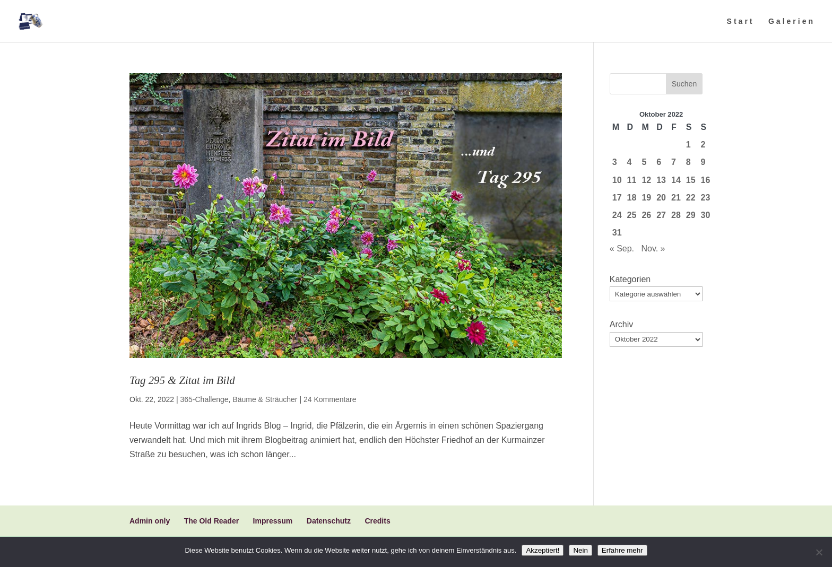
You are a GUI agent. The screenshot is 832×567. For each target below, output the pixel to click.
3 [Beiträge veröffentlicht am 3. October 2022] (614, 162)
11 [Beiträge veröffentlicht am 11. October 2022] (632, 180)
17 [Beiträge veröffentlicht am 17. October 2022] (617, 197)
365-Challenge (204, 399)
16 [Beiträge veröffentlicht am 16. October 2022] (705, 180)
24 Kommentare (330, 399)
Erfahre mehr (622, 550)
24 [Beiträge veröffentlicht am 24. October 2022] (617, 215)
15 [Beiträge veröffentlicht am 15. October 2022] (691, 180)
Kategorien (630, 279)
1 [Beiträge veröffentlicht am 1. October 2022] (688, 144)
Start (741, 21)
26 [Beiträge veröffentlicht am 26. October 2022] (646, 215)
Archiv (621, 324)
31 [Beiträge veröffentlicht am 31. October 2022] (617, 232)
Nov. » (653, 248)
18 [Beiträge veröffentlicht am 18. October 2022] (632, 197)
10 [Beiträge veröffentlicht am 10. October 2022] (617, 180)
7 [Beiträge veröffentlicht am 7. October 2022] (673, 162)
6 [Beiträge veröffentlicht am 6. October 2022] (658, 162)
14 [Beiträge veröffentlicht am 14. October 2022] (676, 180)
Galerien (791, 21)
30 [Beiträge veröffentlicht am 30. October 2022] (705, 215)
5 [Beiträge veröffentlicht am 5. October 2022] (644, 162)
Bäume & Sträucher (264, 399)
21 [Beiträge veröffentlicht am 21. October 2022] (676, 197)
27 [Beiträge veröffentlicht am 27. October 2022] (661, 215)
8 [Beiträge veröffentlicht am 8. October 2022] (688, 162)
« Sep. (622, 248)
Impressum (273, 521)
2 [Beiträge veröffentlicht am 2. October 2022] (703, 144)
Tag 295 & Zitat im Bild (182, 380)
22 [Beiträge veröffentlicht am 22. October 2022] (691, 197)
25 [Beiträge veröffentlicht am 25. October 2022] (632, 215)
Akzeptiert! (542, 550)
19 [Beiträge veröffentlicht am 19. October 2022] (646, 197)
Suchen (684, 84)
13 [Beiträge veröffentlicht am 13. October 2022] (661, 180)
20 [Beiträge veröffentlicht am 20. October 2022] (661, 197)
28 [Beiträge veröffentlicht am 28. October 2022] (676, 215)
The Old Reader (211, 521)
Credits (377, 521)
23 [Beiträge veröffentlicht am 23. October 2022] (705, 197)
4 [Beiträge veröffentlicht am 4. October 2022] (629, 162)
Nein (580, 550)
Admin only (149, 521)
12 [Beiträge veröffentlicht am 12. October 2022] (646, 180)
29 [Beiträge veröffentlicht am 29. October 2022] (691, 215)
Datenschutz (329, 521)
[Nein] (818, 552)
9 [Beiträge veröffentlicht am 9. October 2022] (703, 162)
